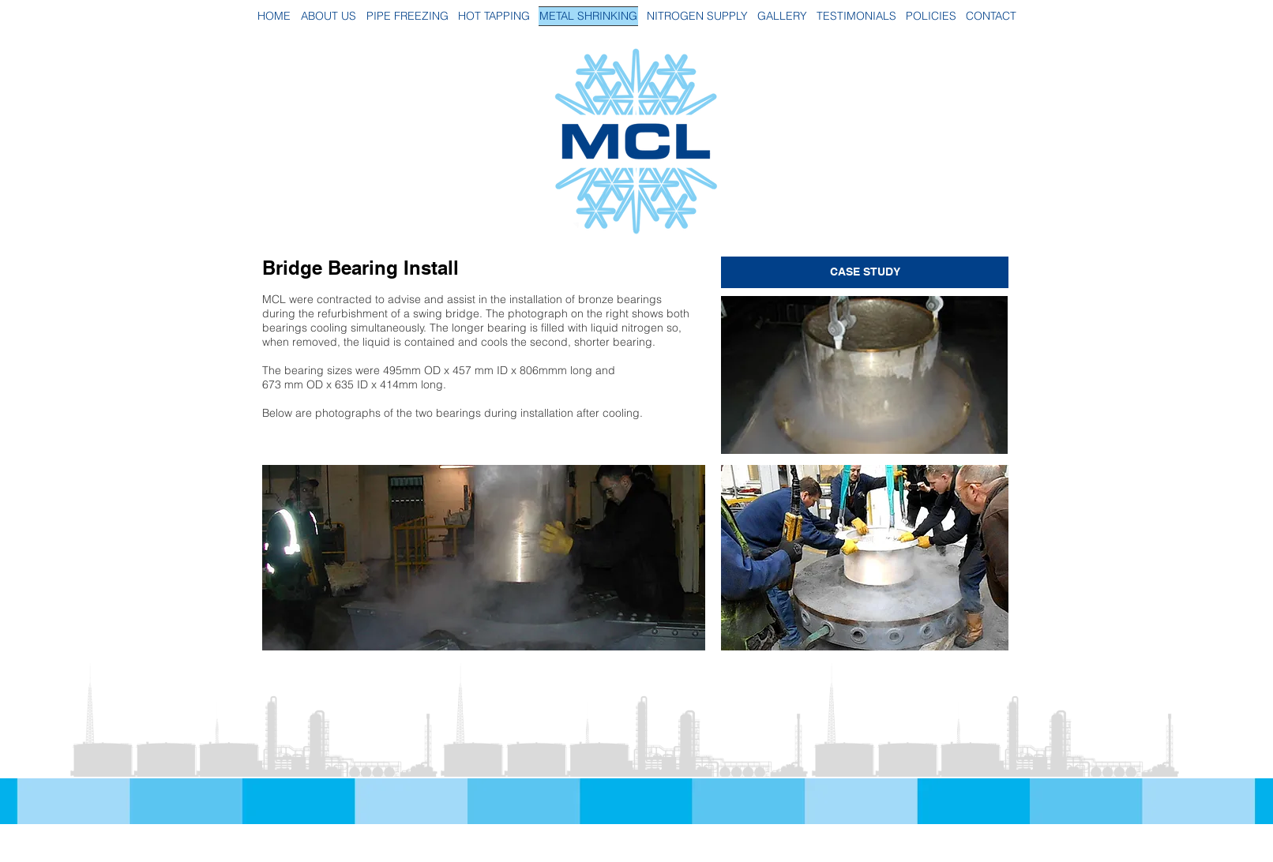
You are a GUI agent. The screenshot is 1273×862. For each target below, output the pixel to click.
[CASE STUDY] (864, 272)
